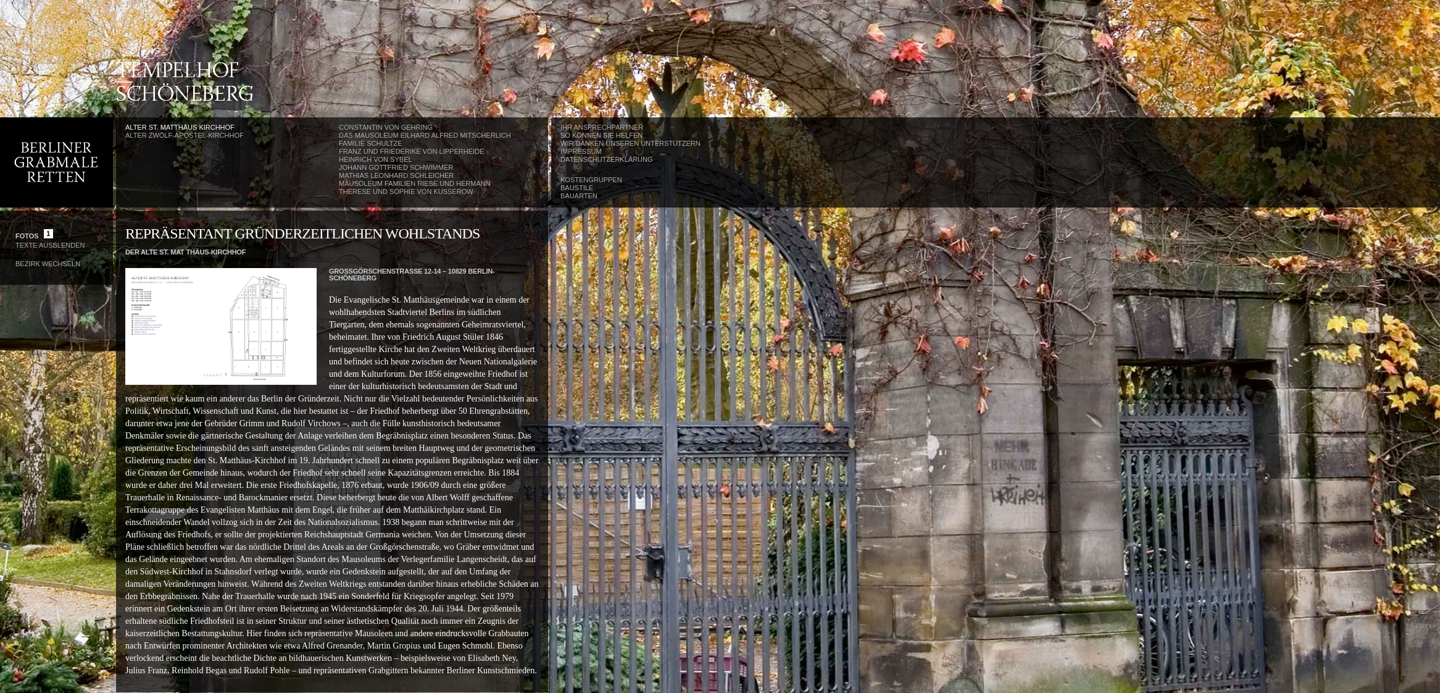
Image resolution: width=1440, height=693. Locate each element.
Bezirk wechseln (47, 263)
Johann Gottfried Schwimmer (396, 167)
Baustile (576, 187)
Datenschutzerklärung (606, 159)
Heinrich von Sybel (375, 159)
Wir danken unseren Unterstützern (630, 143)
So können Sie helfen (601, 135)
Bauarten (578, 196)
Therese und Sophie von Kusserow (406, 191)
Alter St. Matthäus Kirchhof (180, 127)
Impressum (581, 151)
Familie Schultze (370, 143)
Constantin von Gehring (386, 127)
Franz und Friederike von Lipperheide (411, 151)
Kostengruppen (591, 179)
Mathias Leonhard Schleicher (396, 175)
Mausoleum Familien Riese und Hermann (415, 183)
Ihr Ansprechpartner (601, 127)
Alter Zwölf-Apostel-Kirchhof (184, 135)
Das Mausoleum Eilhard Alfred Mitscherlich (425, 135)
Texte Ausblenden (50, 245)
